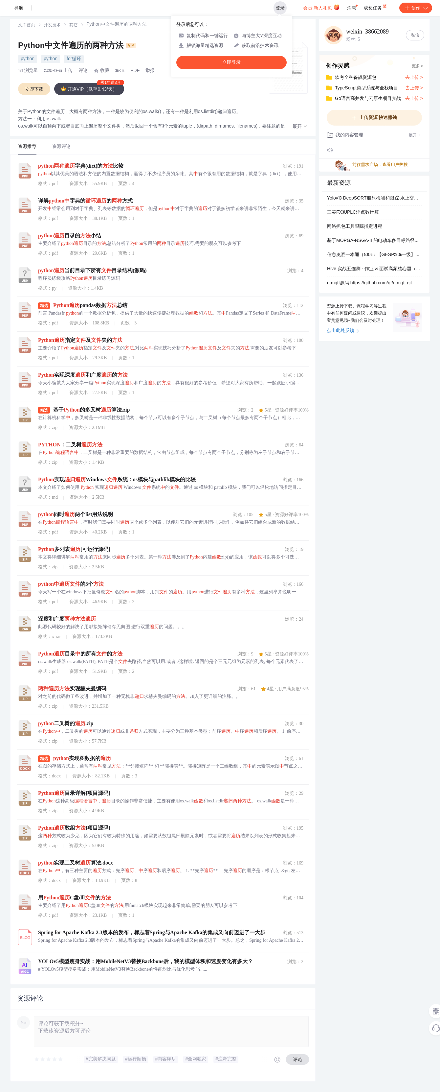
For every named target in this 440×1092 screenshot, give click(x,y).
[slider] (49, 1059)
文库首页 (26, 25)
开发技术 (52, 25)
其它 (73, 25)
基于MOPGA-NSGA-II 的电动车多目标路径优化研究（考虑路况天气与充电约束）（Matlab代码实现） (374, 241)
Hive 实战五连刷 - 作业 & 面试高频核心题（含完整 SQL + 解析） (374, 269)
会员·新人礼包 (321, 7)
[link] (26, 25)
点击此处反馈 (343, 331)
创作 (415, 8)
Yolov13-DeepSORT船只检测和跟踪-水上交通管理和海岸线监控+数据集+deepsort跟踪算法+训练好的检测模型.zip (374, 198)
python (27, 59)
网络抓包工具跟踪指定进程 (354, 227)
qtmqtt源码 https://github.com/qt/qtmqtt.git (369, 283)
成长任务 (375, 7)
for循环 (74, 59)
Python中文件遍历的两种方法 (77, 46)
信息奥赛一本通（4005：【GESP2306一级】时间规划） (374, 255)
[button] (300, 127)
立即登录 (231, 62)
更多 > (417, 66)
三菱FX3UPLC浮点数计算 (353, 212)
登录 (280, 8)
